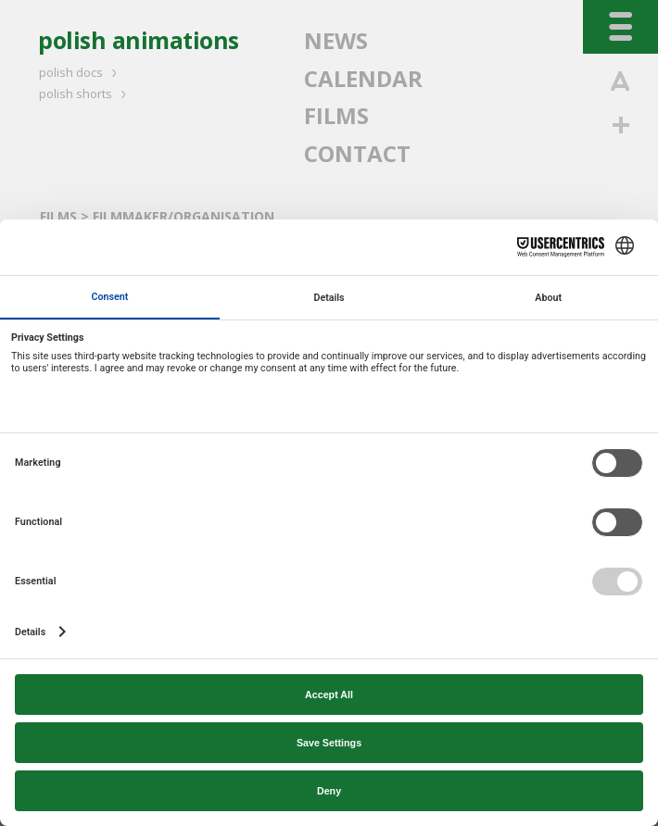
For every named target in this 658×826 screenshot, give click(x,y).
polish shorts (85, 93)
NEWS (336, 40)
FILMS (336, 115)
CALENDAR (363, 78)
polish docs (80, 72)
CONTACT (357, 153)
